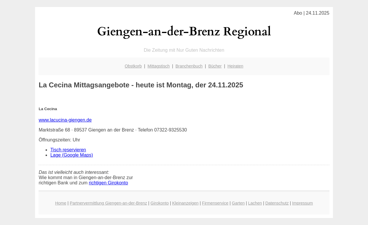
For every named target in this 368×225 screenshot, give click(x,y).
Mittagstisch (158, 66)
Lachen (255, 203)
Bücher (215, 66)
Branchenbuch (189, 66)
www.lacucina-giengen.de (65, 119)
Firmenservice (215, 203)
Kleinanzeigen (185, 203)
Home (60, 203)
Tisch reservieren (68, 149)
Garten (238, 203)
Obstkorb (133, 66)
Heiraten (235, 66)
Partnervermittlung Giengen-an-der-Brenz (108, 203)
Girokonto (159, 203)
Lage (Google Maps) (71, 155)
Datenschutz (277, 203)
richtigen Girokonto (108, 182)
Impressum (302, 203)
